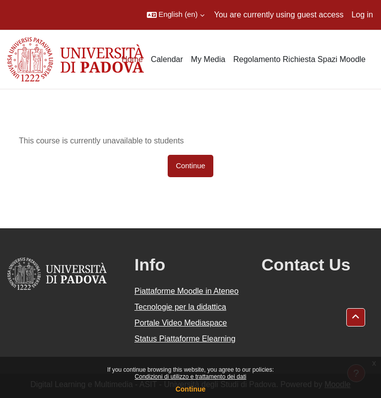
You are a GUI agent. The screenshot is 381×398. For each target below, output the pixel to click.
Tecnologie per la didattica (180, 307)
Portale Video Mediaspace (180, 323)
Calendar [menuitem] (167, 59)
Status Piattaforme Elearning (185, 338)
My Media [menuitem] (208, 59)
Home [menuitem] (132, 59)
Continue (191, 389)
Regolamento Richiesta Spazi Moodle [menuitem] (299, 59)
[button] (175, 15)
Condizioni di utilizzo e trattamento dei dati (191, 376)
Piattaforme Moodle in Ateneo (186, 291)
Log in (362, 14)
